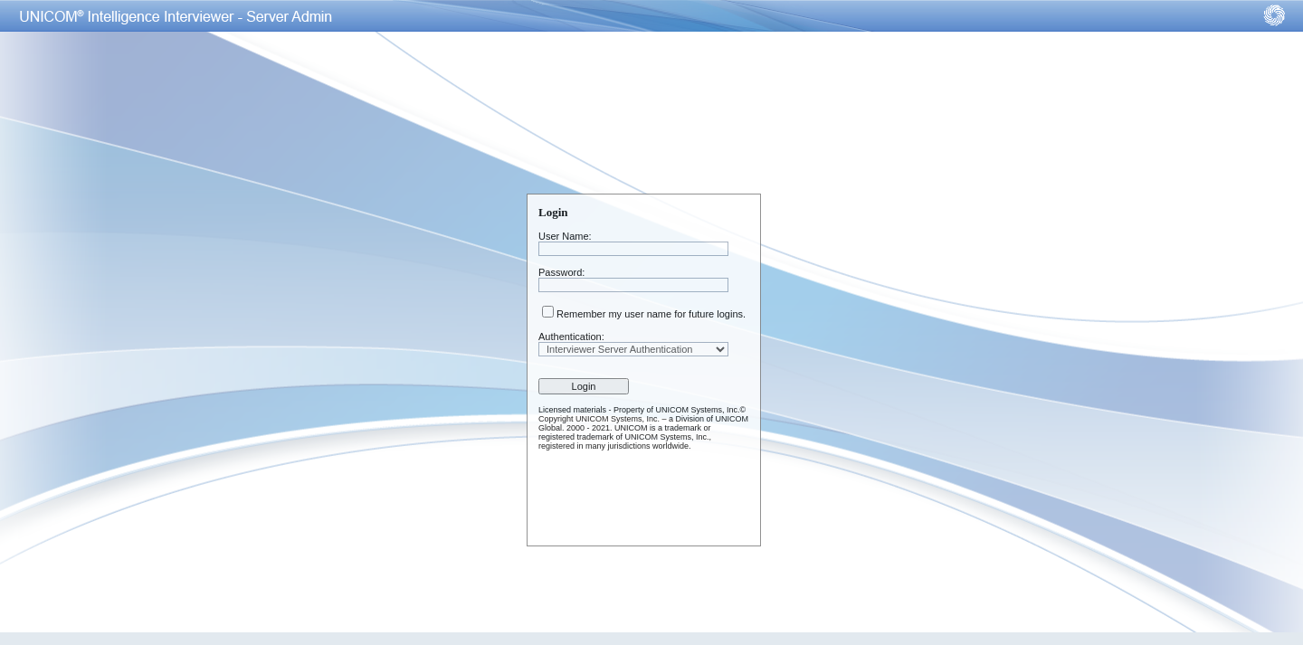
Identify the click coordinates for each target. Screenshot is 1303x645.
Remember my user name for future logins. (651, 313)
